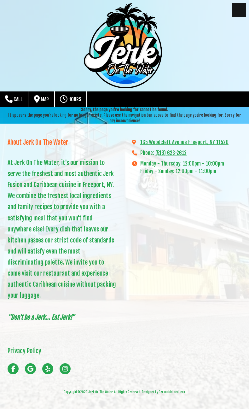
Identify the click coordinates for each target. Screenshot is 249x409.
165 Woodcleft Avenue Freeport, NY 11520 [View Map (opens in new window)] (184, 142)
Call (14, 99)
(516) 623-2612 (171, 153)
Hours (70, 99)
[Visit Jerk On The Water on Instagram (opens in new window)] (65, 368)
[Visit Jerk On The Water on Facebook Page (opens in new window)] (13, 368)
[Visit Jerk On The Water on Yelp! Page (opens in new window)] (47, 368)
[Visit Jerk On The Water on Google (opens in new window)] (30, 368)
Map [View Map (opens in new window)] (41, 99)
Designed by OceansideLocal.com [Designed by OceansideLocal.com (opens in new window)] (164, 392)
